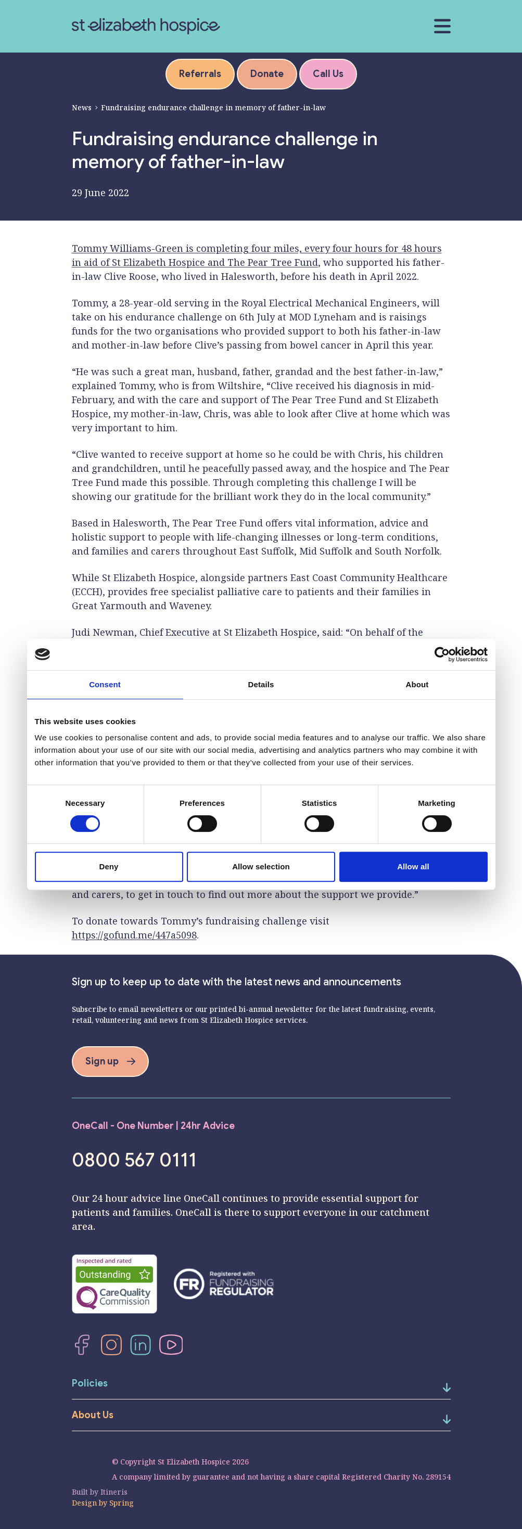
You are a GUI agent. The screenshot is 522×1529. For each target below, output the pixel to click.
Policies (90, 1383)
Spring (121, 1503)
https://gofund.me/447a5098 (134, 935)
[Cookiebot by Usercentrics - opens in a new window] (442, 654)
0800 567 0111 (134, 1160)
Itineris (114, 1492)
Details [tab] (261, 684)
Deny (108, 866)
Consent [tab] (105, 684)
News (82, 107)
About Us (92, 1415)
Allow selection (261, 866)
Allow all (413, 866)
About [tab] (417, 684)
